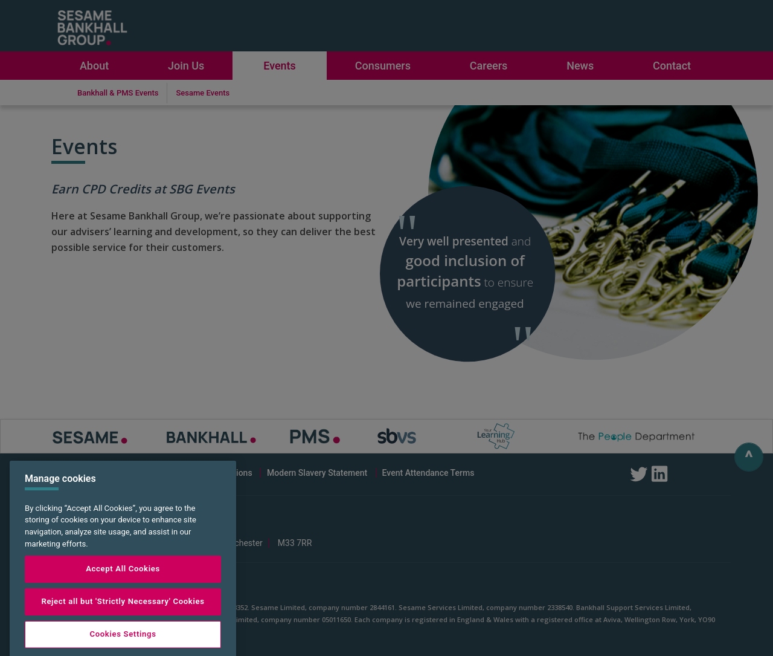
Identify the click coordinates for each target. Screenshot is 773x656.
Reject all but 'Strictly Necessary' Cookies (122, 617)
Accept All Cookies (123, 584)
